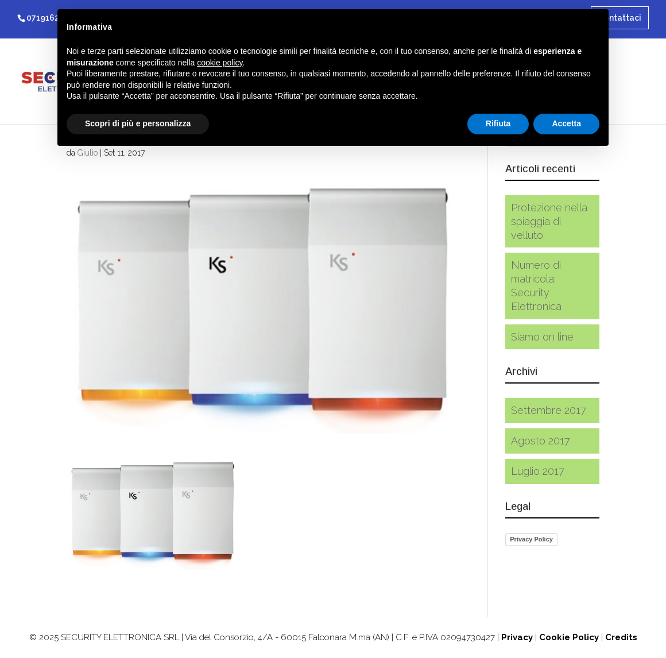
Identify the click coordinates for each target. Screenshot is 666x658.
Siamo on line (542, 337)
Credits (621, 637)
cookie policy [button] (219, 62)
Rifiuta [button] (498, 123)
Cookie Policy (569, 637)
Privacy (517, 637)
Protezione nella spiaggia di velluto (549, 221)
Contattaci (619, 17)
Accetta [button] (566, 123)
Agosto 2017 (540, 441)
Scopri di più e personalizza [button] (138, 123)
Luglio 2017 (537, 471)
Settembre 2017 (548, 410)
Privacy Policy (531, 539)
